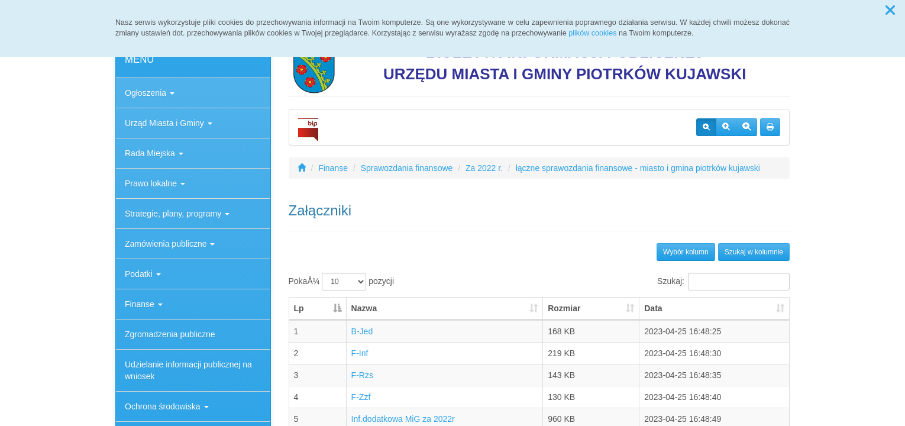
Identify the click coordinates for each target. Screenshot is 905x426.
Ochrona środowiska (167, 406)
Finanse (144, 304)
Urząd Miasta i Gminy (168, 123)
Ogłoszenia (149, 93)
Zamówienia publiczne (170, 243)
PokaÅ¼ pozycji (342, 282)
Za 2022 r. (484, 168)
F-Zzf (361, 397)
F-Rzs (362, 375)
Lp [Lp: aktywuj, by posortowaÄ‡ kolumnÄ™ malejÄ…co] (299, 308)
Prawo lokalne (155, 183)
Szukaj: (723, 282)
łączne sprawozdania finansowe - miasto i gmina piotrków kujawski (638, 168)
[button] (890, 10)
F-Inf (360, 353)
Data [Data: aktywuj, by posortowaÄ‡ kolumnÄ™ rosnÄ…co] (653, 308)
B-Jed (362, 331)
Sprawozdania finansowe (407, 168)
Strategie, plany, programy (177, 213)
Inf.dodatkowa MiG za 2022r (403, 419)
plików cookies (592, 33)
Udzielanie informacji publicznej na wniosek (188, 370)
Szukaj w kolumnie (754, 252)
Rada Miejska (154, 153)
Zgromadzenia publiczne (170, 334)
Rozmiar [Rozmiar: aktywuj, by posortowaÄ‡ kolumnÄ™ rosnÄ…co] (564, 308)
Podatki (143, 274)
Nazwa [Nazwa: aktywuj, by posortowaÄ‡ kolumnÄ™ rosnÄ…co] (364, 308)
